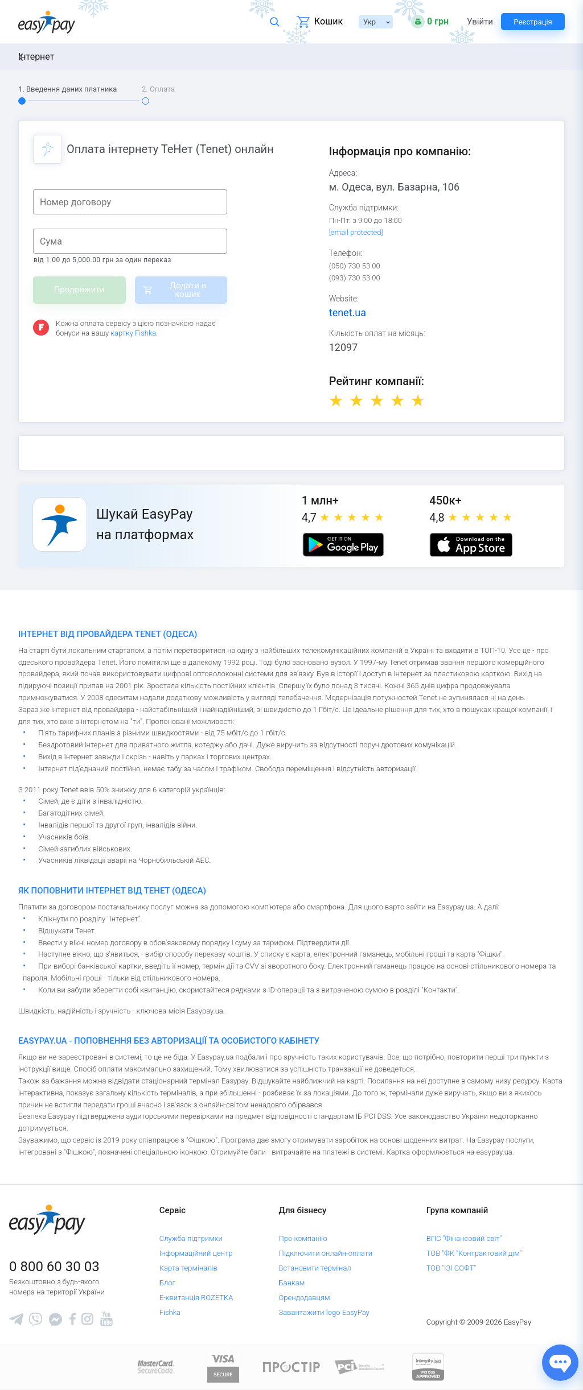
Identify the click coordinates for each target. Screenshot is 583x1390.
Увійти (479, 22)
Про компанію (303, 1238)
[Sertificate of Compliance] (359, 1366)
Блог (167, 1283)
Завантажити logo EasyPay (324, 1312)
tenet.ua (347, 312)
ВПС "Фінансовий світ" (464, 1238)
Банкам (292, 1283)
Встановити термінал (315, 1268)
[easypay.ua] (46, 22)
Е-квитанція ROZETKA (196, 1297)
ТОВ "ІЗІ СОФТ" (451, 1268)
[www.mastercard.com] (155, 1366)
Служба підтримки (191, 1238)
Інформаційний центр (196, 1253)
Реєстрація (533, 22)
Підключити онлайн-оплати (326, 1253)
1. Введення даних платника (67, 89)
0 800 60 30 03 (54, 1267)
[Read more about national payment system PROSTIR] (291, 1366)
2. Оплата (158, 89)
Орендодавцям (304, 1297)
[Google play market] (343, 545)
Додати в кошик (188, 289)
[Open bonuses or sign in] (429, 21)
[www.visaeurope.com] (223, 1366)
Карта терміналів (188, 1268)
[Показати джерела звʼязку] (560, 1363)
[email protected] (356, 232)
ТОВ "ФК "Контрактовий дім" (474, 1253)
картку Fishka (133, 333)
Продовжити (79, 289)
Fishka (169, 1312)
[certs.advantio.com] (428, 1366)
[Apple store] (470, 545)
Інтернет (36, 56)
